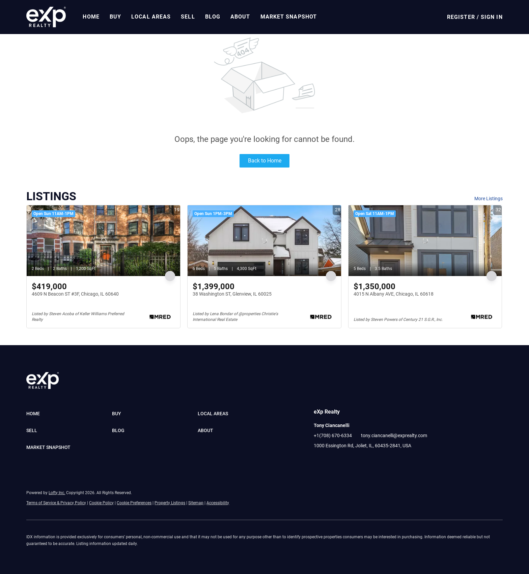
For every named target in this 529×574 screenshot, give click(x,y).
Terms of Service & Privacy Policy (56, 503)
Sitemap (195, 503)
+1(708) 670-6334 (333, 435)
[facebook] (319, 461)
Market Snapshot (288, 16)
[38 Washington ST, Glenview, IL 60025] (264, 240)
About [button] (240, 16)
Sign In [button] (492, 17)
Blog (212, 16)
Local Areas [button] (151, 16)
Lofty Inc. (57, 492)
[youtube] (346, 461)
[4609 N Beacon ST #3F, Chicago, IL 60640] (103, 240)
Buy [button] (115, 16)
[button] (46, 17)
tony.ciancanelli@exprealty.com (394, 435)
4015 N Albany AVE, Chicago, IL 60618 (394, 294)
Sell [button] (188, 16)
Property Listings (170, 503)
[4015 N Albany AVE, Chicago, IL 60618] (425, 240)
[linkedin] (332, 461)
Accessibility (217, 503)
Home (91, 16)
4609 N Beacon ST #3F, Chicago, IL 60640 (75, 294)
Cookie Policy (101, 503)
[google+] (373, 461)
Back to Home (264, 160)
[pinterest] (359, 461)
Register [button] (461, 17)
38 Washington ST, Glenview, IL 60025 (232, 294)
